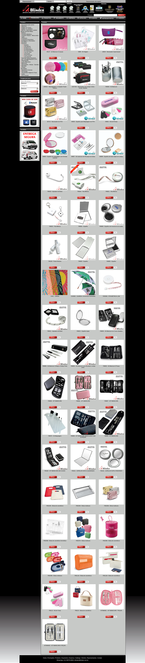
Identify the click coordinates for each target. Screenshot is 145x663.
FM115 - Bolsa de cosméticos (83, 610)
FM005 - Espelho (111, 261)
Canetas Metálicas (27, 34)
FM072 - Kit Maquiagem (54, 436)
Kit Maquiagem (28, 49)
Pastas (23, 67)
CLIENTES (93, 18)
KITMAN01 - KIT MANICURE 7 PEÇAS (111, 610)
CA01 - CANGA (55, 296)
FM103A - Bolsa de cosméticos (54, 505)
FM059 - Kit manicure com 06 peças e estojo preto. (83, 366)
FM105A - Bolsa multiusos (111, 505)
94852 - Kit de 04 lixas (111, 121)
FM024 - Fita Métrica (83, 191)
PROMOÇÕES (34, 18)
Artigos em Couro (26, 27)
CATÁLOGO (81, 18)
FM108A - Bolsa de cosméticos (111, 540)
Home (45, 658)
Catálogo (77, 658)
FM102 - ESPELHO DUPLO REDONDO (111, 471)
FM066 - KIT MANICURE (83, 401)
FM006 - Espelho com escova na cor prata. (111, 226)
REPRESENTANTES (107, 18)
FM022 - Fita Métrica (55, 226)
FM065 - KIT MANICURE (55, 401)
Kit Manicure (27, 48)
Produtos (58, 658)
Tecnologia (25, 71)
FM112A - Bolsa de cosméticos (111, 575)
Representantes (91, 658)
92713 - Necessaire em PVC (55, 121)
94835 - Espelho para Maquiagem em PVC (83, 121)
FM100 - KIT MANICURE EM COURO (55, 471)
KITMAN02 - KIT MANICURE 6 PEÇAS (55, 645)
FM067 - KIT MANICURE (111, 401)
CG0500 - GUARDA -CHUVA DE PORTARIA (83, 296)
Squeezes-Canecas (27, 70)
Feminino (24, 43)
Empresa (71, 658)
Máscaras (24, 63)
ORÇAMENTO (59, 18)
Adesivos (24, 26)
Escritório (24, 42)
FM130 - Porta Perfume (54, 261)
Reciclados (24, 68)
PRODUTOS (46, 18)
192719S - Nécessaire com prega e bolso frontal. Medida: (83, 87)
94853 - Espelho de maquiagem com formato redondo (55, 157)
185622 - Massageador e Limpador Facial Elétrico (55, 87)
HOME (23, 18)
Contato (99, 658)
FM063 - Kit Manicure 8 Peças (111, 366)
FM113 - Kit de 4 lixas (55, 610)
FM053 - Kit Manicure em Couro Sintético (111, 331)
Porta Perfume (28, 55)
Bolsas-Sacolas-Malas (27, 31)
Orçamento (64, 658)
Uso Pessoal (25, 75)
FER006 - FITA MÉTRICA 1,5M (111, 296)
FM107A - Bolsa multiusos (83, 540)
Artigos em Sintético (27, 28)
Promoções (50, 658)
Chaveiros (24, 38)
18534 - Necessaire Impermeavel (111, 51)
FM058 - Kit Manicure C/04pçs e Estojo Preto (55, 366)
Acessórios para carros (28, 24)
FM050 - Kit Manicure (111, 86)
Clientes (83, 658)
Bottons (24, 32)
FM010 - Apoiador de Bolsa (54, 191)
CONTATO (120, 18)
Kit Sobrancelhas (28, 50)
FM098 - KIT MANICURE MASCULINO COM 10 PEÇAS (83, 436)
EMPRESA (70, 18)
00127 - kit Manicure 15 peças (55, 51)
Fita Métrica (27, 46)
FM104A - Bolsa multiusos (83, 505)
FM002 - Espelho (83, 226)
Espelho (26, 45)
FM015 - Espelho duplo (83, 331)
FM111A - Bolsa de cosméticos (83, 575)
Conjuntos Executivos (27, 39)
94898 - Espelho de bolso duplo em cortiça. (111, 156)
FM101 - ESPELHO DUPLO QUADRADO (83, 471)
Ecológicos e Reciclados (28, 41)
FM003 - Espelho (83, 261)
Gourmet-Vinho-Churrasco (29, 58)
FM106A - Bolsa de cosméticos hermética (55, 540)
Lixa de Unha (27, 52)
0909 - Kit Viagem (83, 51)
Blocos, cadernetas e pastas (29, 30)
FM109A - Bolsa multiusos (55, 575)
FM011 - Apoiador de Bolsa (54, 331)
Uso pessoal (27, 56)
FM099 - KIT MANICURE (111, 436)
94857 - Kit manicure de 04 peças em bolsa (83, 156)
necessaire (27, 53)
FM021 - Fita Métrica (111, 191)
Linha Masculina (26, 62)
